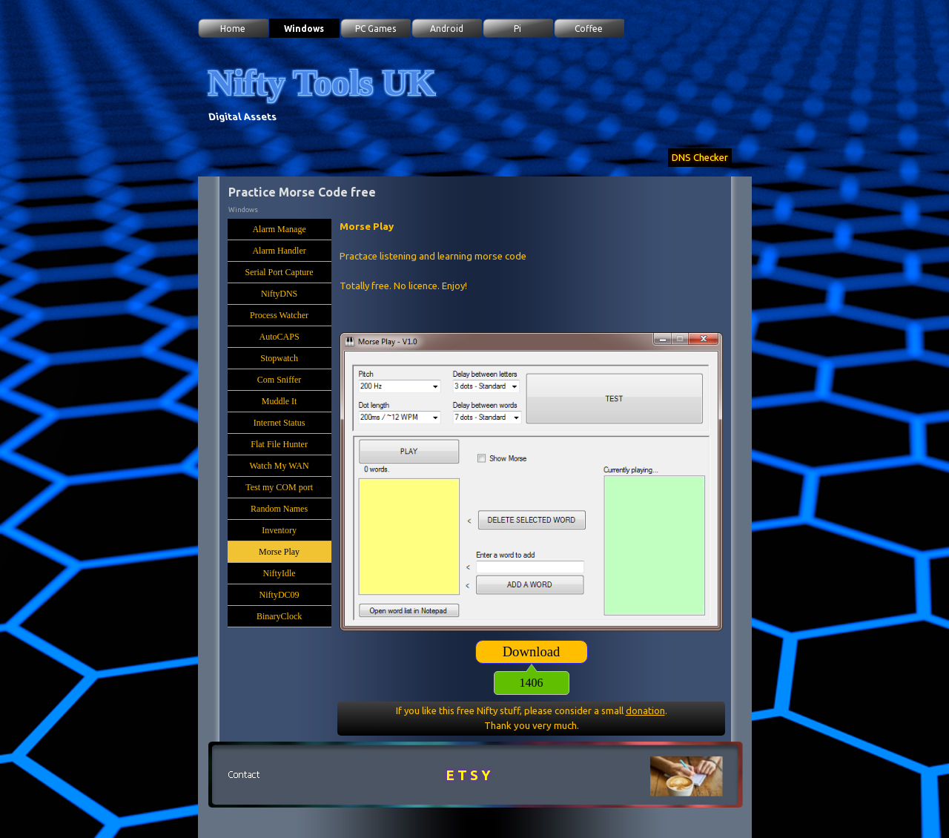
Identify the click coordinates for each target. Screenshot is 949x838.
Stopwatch (279, 358)
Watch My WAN (278, 466)
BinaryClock (279, 616)
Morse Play (279, 552)
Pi (517, 28)
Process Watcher (279, 315)
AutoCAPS (279, 336)
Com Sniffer (279, 380)
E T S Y (468, 775)
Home (232, 28)
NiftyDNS (279, 293)
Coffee (589, 28)
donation (645, 710)
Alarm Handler (278, 250)
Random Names (279, 509)
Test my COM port (279, 487)
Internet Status (279, 423)
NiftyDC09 (279, 595)
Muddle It (279, 401)
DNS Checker (700, 157)
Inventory (279, 530)
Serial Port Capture (279, 272)
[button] (244, 774)
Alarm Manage (278, 229)
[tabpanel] (532, 271)
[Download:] (531, 652)
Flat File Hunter (279, 444)
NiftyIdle (279, 573)
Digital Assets (242, 116)
